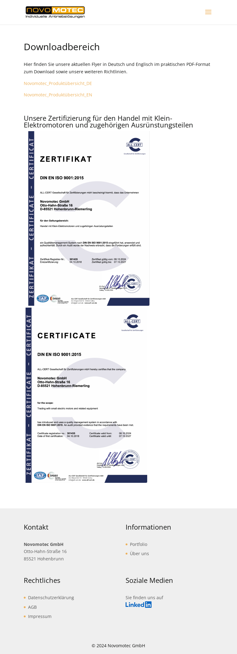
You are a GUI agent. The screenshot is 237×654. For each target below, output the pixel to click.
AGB (32, 607)
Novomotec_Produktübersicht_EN (58, 95)
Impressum (40, 616)
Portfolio (138, 544)
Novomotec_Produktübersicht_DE (58, 83)
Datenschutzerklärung (51, 597)
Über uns (139, 553)
